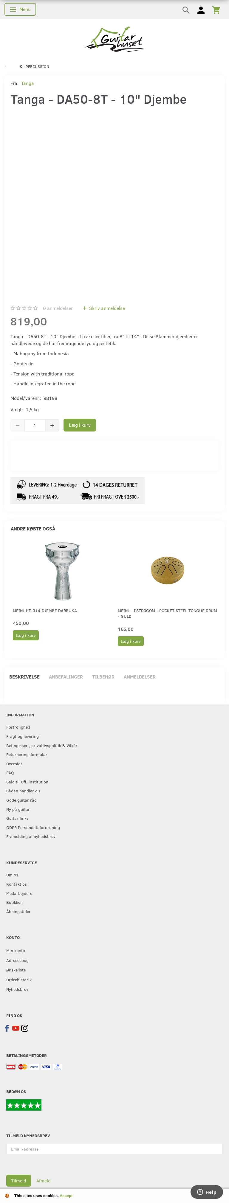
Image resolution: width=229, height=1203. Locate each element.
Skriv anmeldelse (106, 308)
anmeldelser (58, 308)
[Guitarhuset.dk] (114, 38)
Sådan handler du (23, 791)
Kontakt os (16, 884)
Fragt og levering (22, 736)
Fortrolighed (18, 727)
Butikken (14, 902)
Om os (12, 875)
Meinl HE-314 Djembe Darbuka (45, 610)
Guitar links (17, 818)
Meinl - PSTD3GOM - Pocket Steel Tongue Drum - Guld (167, 613)
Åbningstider (18, 911)
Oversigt (14, 763)
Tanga (27, 83)
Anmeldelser (140, 676)
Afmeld (43, 1181)
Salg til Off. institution (27, 782)
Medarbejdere (19, 893)
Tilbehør (103, 676)
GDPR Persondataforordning (33, 827)
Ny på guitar (18, 809)
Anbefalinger (66, 676)
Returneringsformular (26, 754)
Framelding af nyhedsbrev (30, 836)
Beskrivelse (24, 676)
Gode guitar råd (21, 800)
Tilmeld (18, 1181)
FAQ (10, 772)
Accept (66, 1195)
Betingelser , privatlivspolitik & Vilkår (42, 745)
